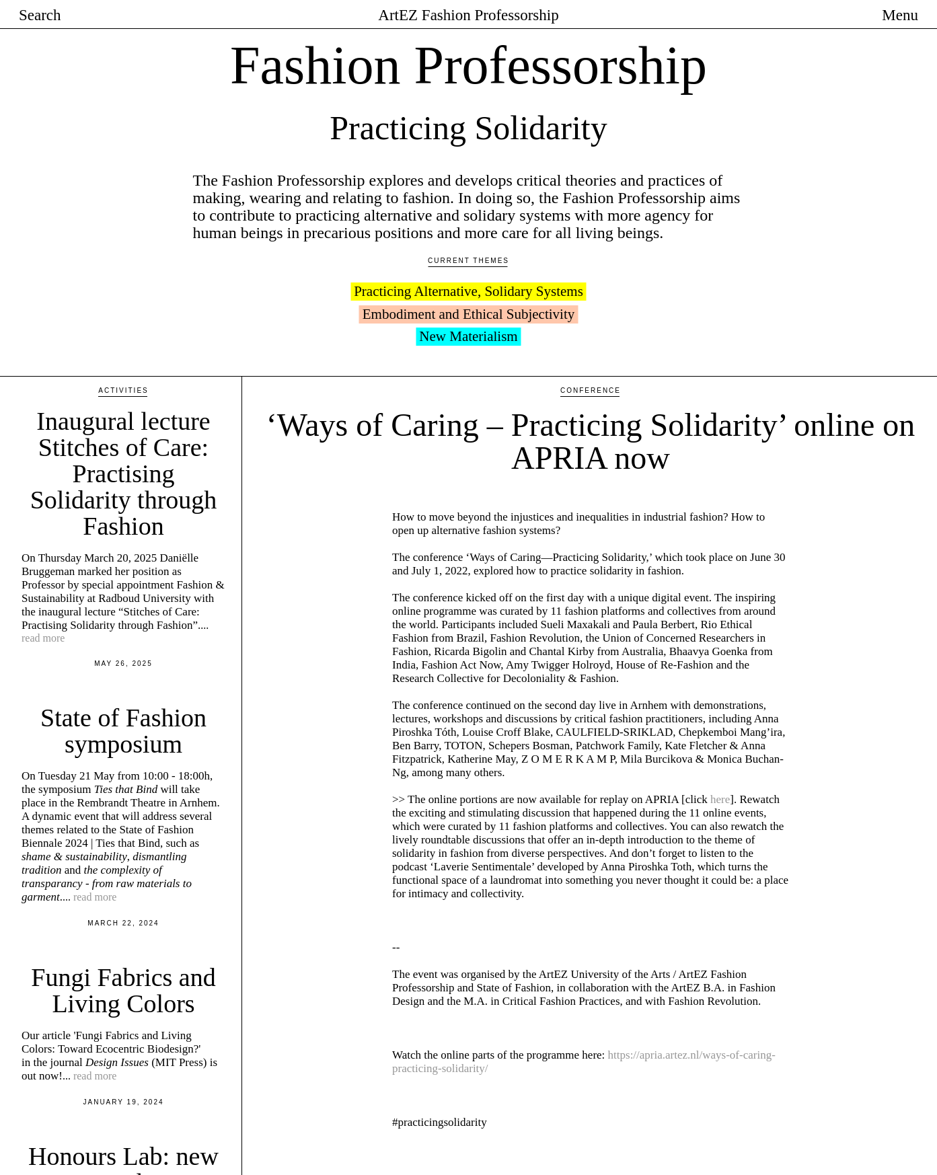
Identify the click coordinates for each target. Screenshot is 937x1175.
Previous (297, 1151)
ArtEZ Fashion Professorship (468, 15)
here (720, 693)
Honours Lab (167, 1108)
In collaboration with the (79, 1108)
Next (895, 1151)
